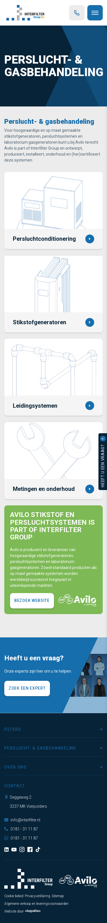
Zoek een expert (27, 688)
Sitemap (58, 896)
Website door (22, 911)
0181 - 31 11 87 (21, 829)
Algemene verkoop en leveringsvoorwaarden (36, 904)
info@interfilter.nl (22, 820)
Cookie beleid (13, 896)
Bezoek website (32, 600)
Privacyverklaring (37, 896)
